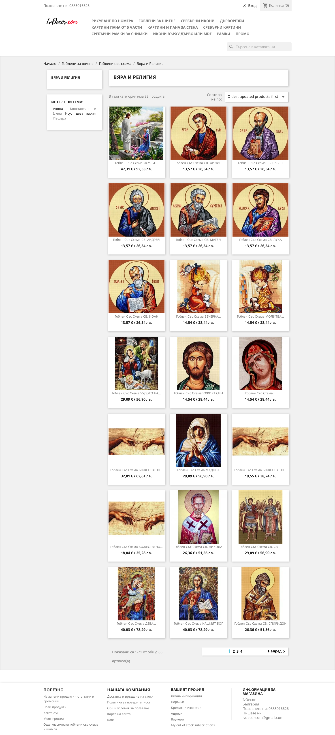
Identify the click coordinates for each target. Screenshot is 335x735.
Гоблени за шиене (157, 20)
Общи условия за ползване (128, 708)
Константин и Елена (74, 111)
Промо (242, 33)
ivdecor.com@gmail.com (263, 717)
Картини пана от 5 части (117, 27)
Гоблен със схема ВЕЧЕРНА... (198, 316)
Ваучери (177, 719)
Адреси (176, 713)
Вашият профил (187, 689)
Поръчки (177, 702)
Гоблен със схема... (260, 393)
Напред (277, 651)
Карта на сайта (119, 714)
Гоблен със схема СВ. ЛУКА (260, 239)
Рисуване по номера (112, 20)
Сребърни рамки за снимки (120, 33)
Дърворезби (232, 20)
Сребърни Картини (222, 27)
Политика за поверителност (128, 702)
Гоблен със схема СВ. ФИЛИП (198, 163)
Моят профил (53, 718)
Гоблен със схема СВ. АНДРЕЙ (136, 239)
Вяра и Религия (65, 77)
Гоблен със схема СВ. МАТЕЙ (198, 239)
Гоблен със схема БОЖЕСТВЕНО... (136, 470)
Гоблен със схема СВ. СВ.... (260, 547)
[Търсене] (259, 46)
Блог (110, 720)
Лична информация (186, 696)
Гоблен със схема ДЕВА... (136, 623)
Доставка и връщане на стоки (130, 696)
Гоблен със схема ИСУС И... (136, 163)
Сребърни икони (198, 20)
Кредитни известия (186, 707)
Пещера (59, 118)
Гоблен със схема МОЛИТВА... (260, 316)
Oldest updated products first (257, 97)
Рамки (223, 33)
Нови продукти (54, 707)
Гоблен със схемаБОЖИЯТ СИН (198, 393)
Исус (68, 113)
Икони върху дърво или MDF (182, 33)
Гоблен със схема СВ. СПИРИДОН (260, 623)
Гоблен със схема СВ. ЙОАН (136, 316)
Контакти (50, 713)
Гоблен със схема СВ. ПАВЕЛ (260, 163)
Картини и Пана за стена (172, 27)
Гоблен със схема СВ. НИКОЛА (198, 547)
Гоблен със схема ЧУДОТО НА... (136, 393)
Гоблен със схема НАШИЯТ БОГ (198, 623)
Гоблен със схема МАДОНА (198, 470)
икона (58, 109)
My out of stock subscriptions (193, 725)
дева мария (85, 113)
